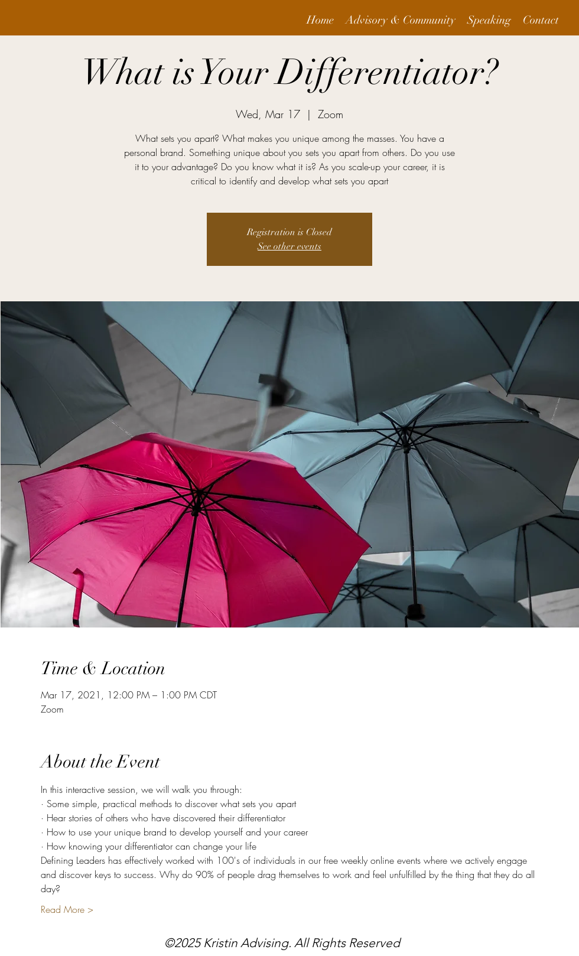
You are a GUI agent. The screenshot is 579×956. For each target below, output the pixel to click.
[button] (400, 20)
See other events (289, 246)
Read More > (67, 909)
